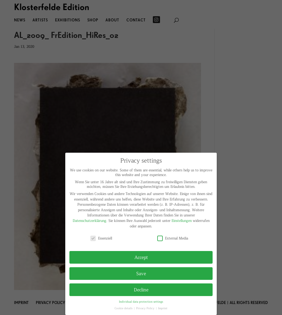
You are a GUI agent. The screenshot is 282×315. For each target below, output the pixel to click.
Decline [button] (141, 289)
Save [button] (141, 273)
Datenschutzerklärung (89, 220)
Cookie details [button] (124, 308)
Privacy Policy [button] (145, 308)
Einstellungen (182, 220)
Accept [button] (141, 257)
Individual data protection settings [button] (141, 301)
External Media (172, 238)
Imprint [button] (162, 308)
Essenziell (101, 238)
